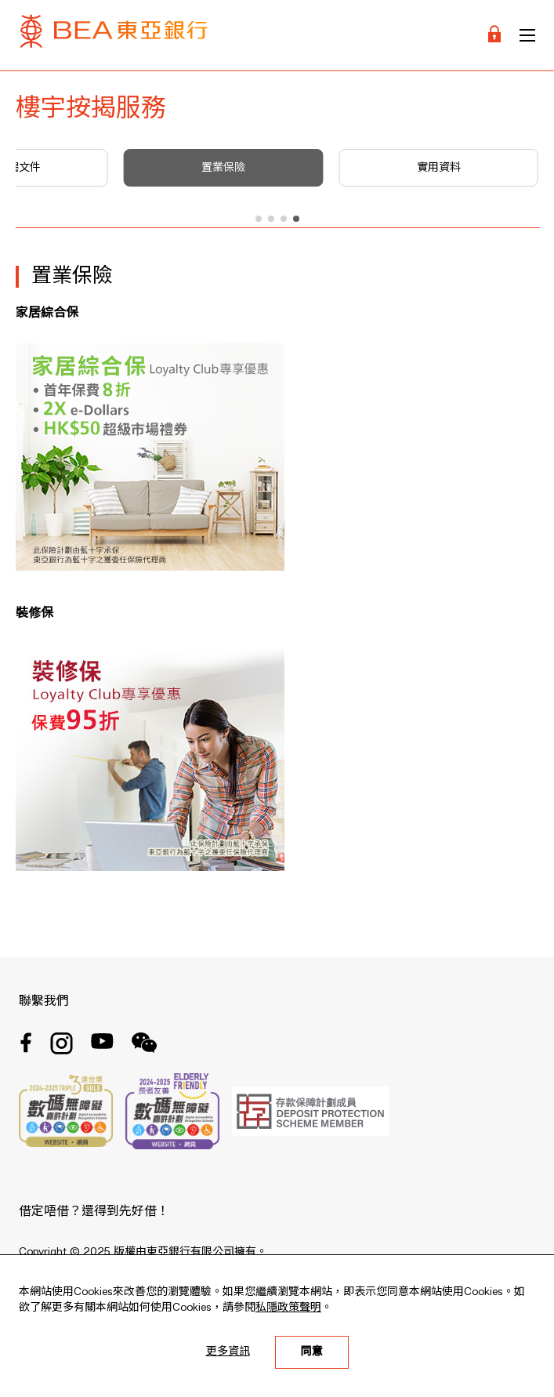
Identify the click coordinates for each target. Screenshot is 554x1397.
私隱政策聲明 (288, 1307)
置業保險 (223, 167)
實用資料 (439, 167)
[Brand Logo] (113, 35)
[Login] (494, 35)
